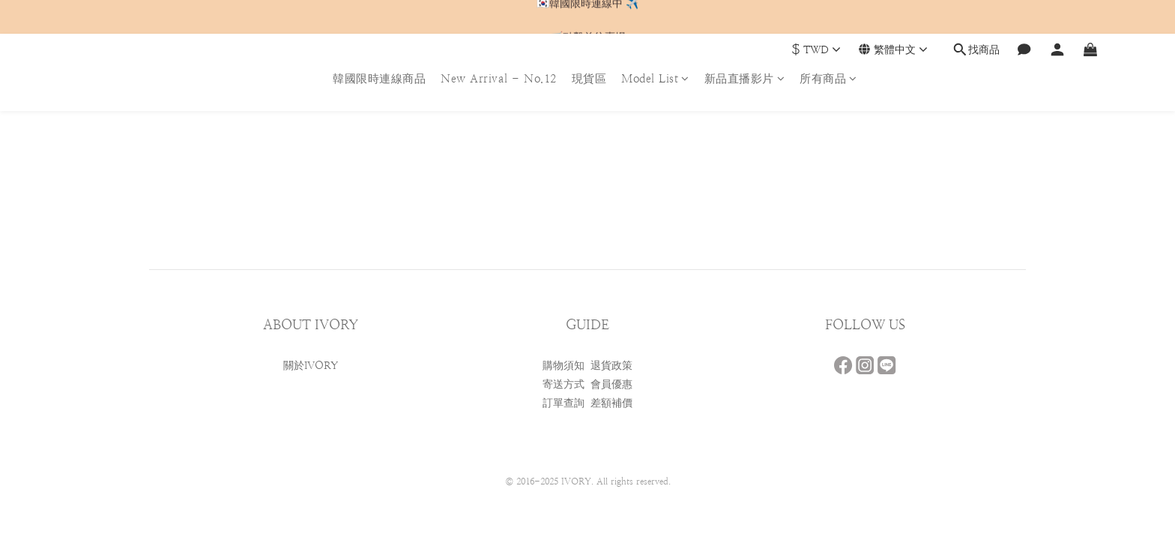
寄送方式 (564, 384)
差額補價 (611, 403)
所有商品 (828, 78)
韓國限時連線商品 (379, 78)
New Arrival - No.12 (499, 78)
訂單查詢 (564, 403)
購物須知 (564, 365)
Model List (655, 78)
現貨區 (589, 78)
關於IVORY (310, 365)
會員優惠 (611, 384)
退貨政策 (611, 365)
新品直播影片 (744, 78)
